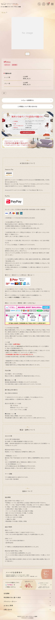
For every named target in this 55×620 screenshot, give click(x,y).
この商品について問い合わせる (27, 106)
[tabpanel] (27, 33)
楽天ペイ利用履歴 (14, 297)
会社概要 (7, 593)
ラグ (4, 93)
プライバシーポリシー (10, 601)
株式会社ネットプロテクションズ (25, 346)
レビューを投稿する (27, 100)
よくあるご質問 (8, 605)
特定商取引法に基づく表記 (12, 597)
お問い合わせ (8, 610)
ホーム (3, 12)
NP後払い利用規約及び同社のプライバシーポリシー (19, 350)
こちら (33, 190)
